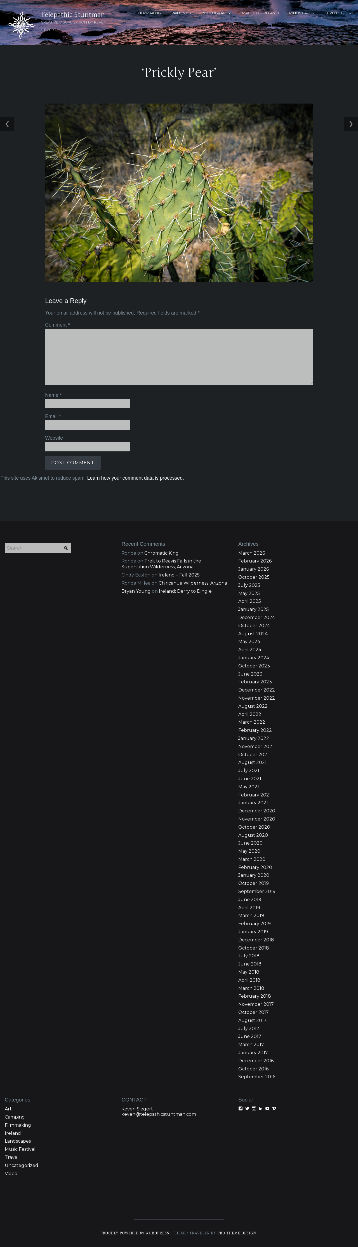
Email (52, 416)
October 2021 (253, 754)
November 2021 (256, 746)
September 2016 (256, 1077)
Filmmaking (18, 1125)
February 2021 (254, 795)
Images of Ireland (260, 13)
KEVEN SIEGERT (338, 13)
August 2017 (252, 1020)
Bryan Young (136, 591)
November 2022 (256, 698)
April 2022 (249, 714)
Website (53, 438)
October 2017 (253, 1012)
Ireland (13, 1133)
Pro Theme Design (237, 1233)
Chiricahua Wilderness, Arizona (193, 583)
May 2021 (248, 786)
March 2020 (251, 859)
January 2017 (253, 1052)
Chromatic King (161, 553)
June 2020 (250, 843)
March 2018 (251, 988)
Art (8, 1109)
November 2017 (256, 1004)
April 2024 (249, 650)
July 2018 (249, 956)
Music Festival (20, 1149)
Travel (12, 1157)
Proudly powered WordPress (134, 1233)
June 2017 (249, 1036)
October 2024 (254, 625)
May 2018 (248, 972)
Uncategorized (21, 1165)
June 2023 (250, 674)
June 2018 (250, 964)
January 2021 (253, 803)
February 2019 (254, 924)
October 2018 (253, 948)
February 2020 (255, 867)
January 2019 (253, 931)
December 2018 (256, 940)
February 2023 (255, 682)
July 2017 (248, 1028)
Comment (57, 325)
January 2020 (253, 875)
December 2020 (256, 811)
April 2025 (249, 601)
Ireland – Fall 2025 (179, 575)
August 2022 (253, 706)
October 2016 (253, 1069)
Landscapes (18, 1141)
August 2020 (253, 835)
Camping (15, 1117)
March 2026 (251, 553)
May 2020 (249, 851)
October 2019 (253, 883)
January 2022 (253, 738)
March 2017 (251, 1044)
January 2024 (253, 657)
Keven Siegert (137, 1109)
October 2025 (254, 577)
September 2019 (256, 891)
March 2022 (251, 722)
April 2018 (249, 980)
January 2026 (253, 569)
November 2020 (256, 819)
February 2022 (255, 730)
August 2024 (253, 633)
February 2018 (254, 996)
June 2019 (249, 899)
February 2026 (255, 561)
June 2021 (249, 778)
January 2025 (253, 609)
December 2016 (256, 1060)
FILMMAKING (149, 13)
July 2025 (249, 585)
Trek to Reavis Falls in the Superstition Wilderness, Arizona (161, 564)
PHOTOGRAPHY (216, 13)
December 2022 (256, 690)
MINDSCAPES (301, 13)
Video (11, 1173)
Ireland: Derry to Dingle (185, 591)
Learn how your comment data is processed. (135, 478)
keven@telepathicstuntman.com (158, 1114)
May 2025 (249, 593)
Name (53, 395)
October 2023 (254, 666)
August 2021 (252, 762)
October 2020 (254, 827)
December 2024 (256, 617)
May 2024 (249, 641)
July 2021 (248, 770)
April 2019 (249, 907)
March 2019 (251, 915)
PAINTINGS (181, 13)
